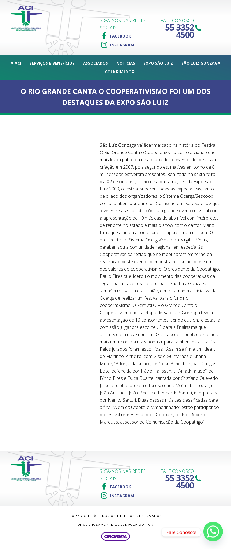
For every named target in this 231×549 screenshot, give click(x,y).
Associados (95, 63)
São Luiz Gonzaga (200, 63)
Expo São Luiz (158, 63)
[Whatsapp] (213, 532)
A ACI (16, 63)
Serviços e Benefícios (52, 63)
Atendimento (120, 71)
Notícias (125, 63)
